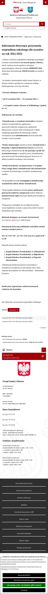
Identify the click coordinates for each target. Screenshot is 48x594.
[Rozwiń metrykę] (13, 310)
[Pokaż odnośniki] (2, 2)
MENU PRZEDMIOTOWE (13, 37)
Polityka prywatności (24, 548)
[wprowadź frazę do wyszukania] (21, 24)
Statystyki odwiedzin (24, 533)
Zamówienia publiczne (24, 491)
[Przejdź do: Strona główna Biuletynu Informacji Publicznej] (2, 36)
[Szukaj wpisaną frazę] (42, 24)
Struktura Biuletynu (24, 498)
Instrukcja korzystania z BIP (24, 512)
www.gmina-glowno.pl (11, 220)
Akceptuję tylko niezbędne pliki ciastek (24, 585)
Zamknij (24, 590)
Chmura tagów (24, 541)
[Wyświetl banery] (44, 350)
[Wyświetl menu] (45, 2)
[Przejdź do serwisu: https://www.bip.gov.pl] (24, 2)
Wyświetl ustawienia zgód (24, 580)
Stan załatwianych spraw (24, 483)
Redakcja (24, 505)
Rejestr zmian (24, 519)
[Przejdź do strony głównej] (24, 13)
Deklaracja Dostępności (24, 526)
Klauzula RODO (24, 575)
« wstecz (43, 327)
